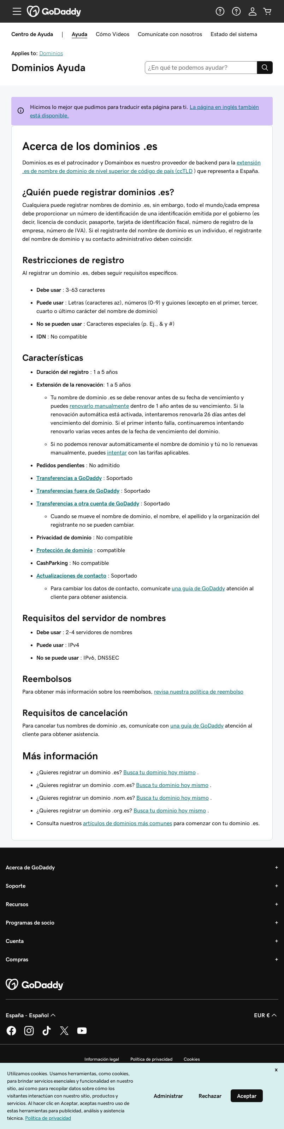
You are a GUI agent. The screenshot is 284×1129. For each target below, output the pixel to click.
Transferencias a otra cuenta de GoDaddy (87, 503)
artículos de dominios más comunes (127, 823)
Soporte (15, 885)
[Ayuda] (219, 11)
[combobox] (201, 67)
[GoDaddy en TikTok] (46, 1034)
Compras (17, 959)
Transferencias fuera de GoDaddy (77, 490)
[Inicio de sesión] (252, 11)
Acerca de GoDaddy (30, 867)
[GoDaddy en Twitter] (64, 1034)
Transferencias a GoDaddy (69, 478)
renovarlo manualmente (99, 406)
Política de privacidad (151, 1059)
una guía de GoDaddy (198, 588)
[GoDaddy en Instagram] (29, 1034)
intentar (117, 452)
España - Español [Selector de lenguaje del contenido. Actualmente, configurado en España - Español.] (31, 1015)
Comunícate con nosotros (170, 34)
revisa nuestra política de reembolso (198, 691)
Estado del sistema (234, 34)
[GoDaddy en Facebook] (11, 1034)
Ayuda (79, 34)
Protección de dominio (64, 550)
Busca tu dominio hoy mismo (159, 772)
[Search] (265, 67)
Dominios (51, 53)
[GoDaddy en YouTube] (82, 1034)
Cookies (192, 1059)
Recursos (17, 904)
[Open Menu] (14, 11)
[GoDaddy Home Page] (35, 985)
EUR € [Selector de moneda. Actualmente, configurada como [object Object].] (266, 1015)
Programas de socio (30, 922)
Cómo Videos (112, 34)
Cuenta (15, 941)
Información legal (101, 1059)
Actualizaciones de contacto (71, 575)
